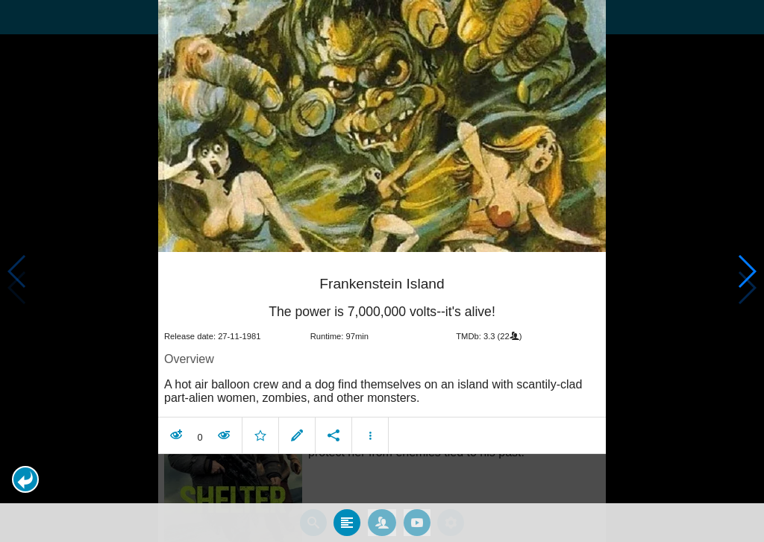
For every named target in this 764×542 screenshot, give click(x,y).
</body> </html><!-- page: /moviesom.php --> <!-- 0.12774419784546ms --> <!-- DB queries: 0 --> (382, 271)
